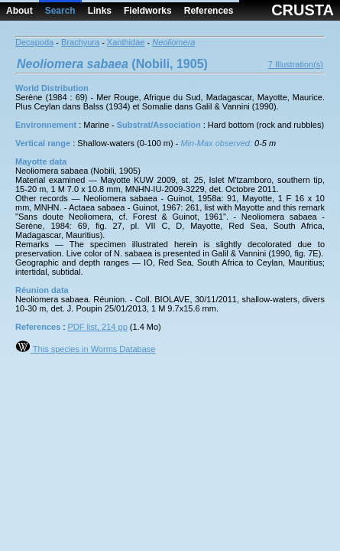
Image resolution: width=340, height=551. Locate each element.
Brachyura (80, 42)
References (209, 10)
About (19, 10)
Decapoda (34, 42)
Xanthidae (126, 42)
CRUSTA (302, 10)
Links (100, 10)
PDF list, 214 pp (98, 326)
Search (60, 10)
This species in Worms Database (85, 349)
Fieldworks (148, 10)
